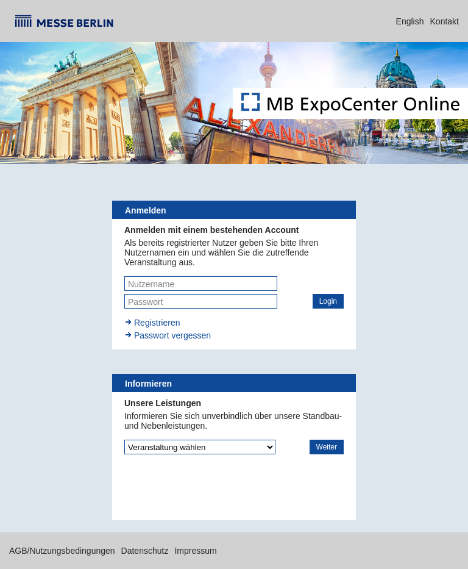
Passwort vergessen (172, 335)
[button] (328, 301)
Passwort (145, 302)
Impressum (195, 551)
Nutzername (151, 284)
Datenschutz (145, 551)
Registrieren (157, 322)
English (410, 21)
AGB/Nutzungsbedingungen (62, 551)
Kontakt (444, 21)
